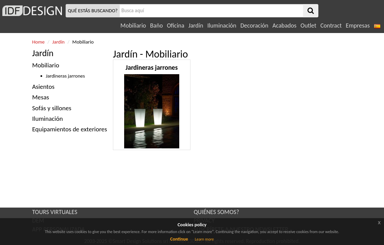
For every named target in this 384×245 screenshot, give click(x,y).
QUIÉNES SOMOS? (216, 212)
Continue (179, 239)
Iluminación (221, 25)
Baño (156, 25)
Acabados (284, 25)
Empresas (358, 25)
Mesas (40, 97)
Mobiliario (133, 25)
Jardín (195, 25)
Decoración (254, 25)
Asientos (43, 87)
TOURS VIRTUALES (55, 212)
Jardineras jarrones (65, 76)
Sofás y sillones (51, 108)
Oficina (175, 25)
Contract (331, 25)
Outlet (308, 25)
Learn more (204, 239)
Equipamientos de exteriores (69, 129)
